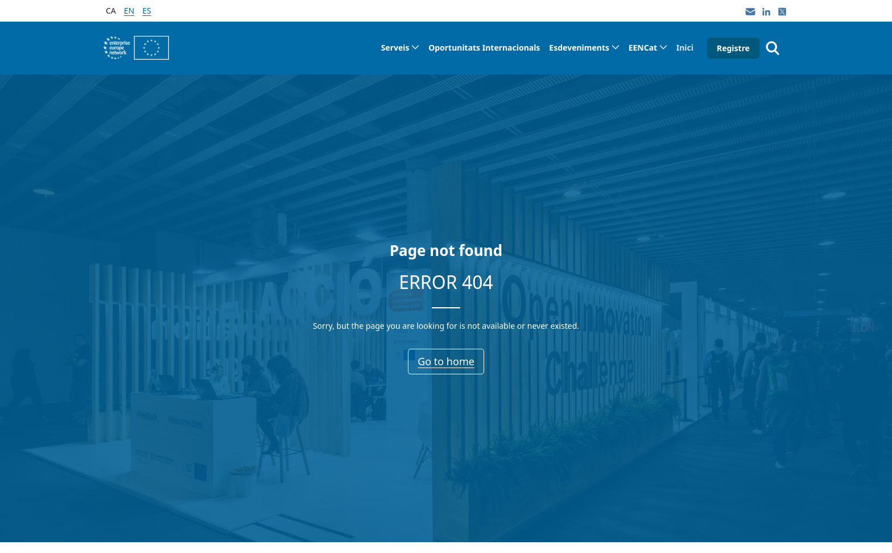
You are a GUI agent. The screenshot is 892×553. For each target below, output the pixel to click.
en (129, 10)
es (146, 10)
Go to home (446, 361)
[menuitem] (400, 47)
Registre (733, 48)
